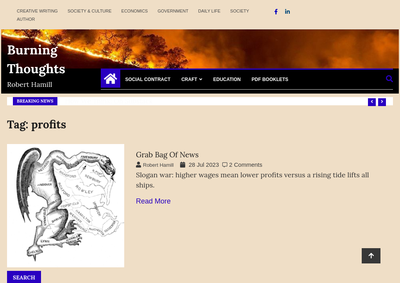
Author (26, 19)
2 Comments (245, 164)
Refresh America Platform (104, 101)
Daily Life (209, 11)
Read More (153, 201)
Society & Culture (90, 11)
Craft (189, 79)
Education (227, 79)
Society (239, 11)
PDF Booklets (270, 79)
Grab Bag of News (167, 154)
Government (172, 11)
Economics (134, 11)
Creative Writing (37, 11)
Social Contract (148, 79)
